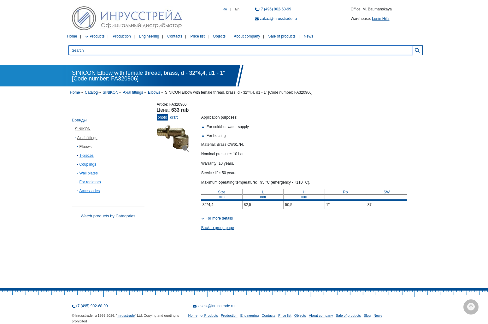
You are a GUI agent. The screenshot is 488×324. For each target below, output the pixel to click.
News (308, 36)
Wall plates (88, 173)
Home (72, 36)
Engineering (149, 36)
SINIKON (110, 92)
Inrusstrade (126, 315)
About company (247, 36)
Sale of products (282, 36)
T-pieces (86, 155)
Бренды (79, 120)
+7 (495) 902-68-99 (275, 9)
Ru (225, 9)
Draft (174, 117)
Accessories (89, 191)
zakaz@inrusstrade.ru (278, 18)
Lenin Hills (380, 18)
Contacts (174, 36)
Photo (162, 117)
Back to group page (217, 228)
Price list (198, 36)
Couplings (87, 164)
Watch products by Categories (108, 216)
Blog (367, 315)
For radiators (90, 182)
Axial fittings (133, 92)
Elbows (154, 92)
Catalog (91, 92)
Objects (219, 36)
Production (122, 36)
